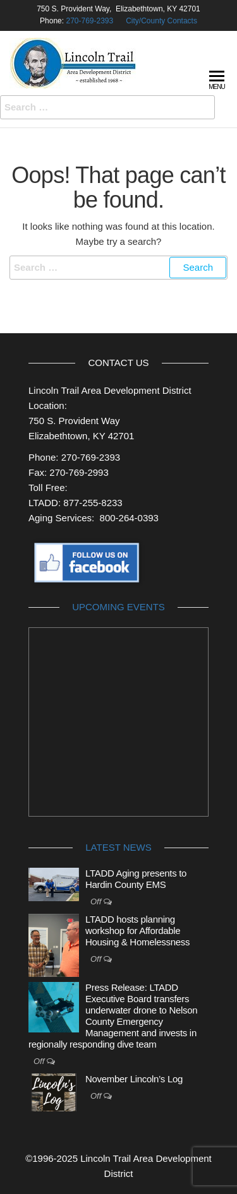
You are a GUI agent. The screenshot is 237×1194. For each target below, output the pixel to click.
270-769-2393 (89, 20)
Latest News (118, 847)
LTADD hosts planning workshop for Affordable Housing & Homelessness (137, 930)
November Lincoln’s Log (134, 1078)
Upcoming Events (118, 606)
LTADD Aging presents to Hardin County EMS (135, 879)
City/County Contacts (161, 20)
